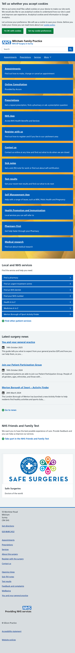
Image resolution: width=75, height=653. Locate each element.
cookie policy (49, 25)
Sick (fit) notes (8, 577)
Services (37, 57)
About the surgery (10, 554)
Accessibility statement (11, 631)
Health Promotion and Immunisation (25, 210)
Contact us (10, 147)
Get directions (8, 526)
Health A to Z (38, 302)
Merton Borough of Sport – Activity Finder (25, 387)
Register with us (14, 131)
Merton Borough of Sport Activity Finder (38, 314)
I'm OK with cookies (12, 31)
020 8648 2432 (8, 531)
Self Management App (17, 194)
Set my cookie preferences (39, 31)
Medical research (14, 241)
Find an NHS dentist (38, 289)
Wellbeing (6, 591)
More (47, 57)
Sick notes (10, 163)
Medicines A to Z (38, 308)
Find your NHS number (38, 296)
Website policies (9, 640)
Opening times (8, 572)
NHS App (10, 115)
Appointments (10, 57)
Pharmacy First (13, 226)
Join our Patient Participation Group (22, 364)
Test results (11, 178)
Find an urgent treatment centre (38, 283)
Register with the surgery (13, 559)
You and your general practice (18, 342)
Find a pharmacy (38, 277)
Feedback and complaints (13, 586)
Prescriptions (25, 57)
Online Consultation (16, 84)
